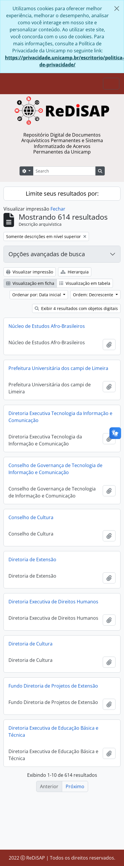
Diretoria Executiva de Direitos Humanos (53, 604)
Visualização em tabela (84, 283)
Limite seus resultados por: (62, 193)
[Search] (64, 170)
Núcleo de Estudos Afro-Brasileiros (46, 326)
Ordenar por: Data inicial (37, 294)
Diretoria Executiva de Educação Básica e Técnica (53, 735)
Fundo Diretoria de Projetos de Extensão (53, 689)
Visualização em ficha (30, 283)
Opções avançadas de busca (46, 254)
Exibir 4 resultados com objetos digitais (76, 308)
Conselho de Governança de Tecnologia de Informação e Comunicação (55, 470)
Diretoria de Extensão (32, 562)
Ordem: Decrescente (93, 294)
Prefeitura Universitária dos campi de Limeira (58, 368)
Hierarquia (75, 272)
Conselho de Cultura (30, 520)
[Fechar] (117, 8)
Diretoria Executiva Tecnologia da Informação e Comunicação (60, 418)
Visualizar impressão (29, 272)
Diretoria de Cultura (30, 647)
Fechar (57, 209)
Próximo (75, 786)
